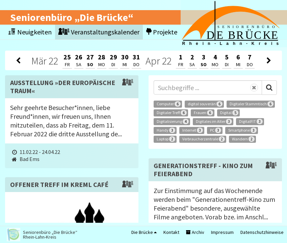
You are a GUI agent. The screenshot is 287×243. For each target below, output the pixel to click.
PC (215, 130)
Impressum (222, 232)
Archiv (195, 232)
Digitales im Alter (214, 121)
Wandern (243, 139)
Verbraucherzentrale (203, 139)
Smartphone (242, 130)
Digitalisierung (173, 121)
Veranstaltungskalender (98, 32)
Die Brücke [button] (144, 232)
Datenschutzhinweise (262, 232)
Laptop (166, 139)
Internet (192, 130)
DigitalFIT (251, 121)
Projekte (161, 32)
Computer (169, 104)
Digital (229, 112)
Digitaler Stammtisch (251, 104)
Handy (166, 130)
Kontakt (171, 232)
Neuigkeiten (30, 32)
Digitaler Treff (172, 112)
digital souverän (205, 104)
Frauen (203, 112)
